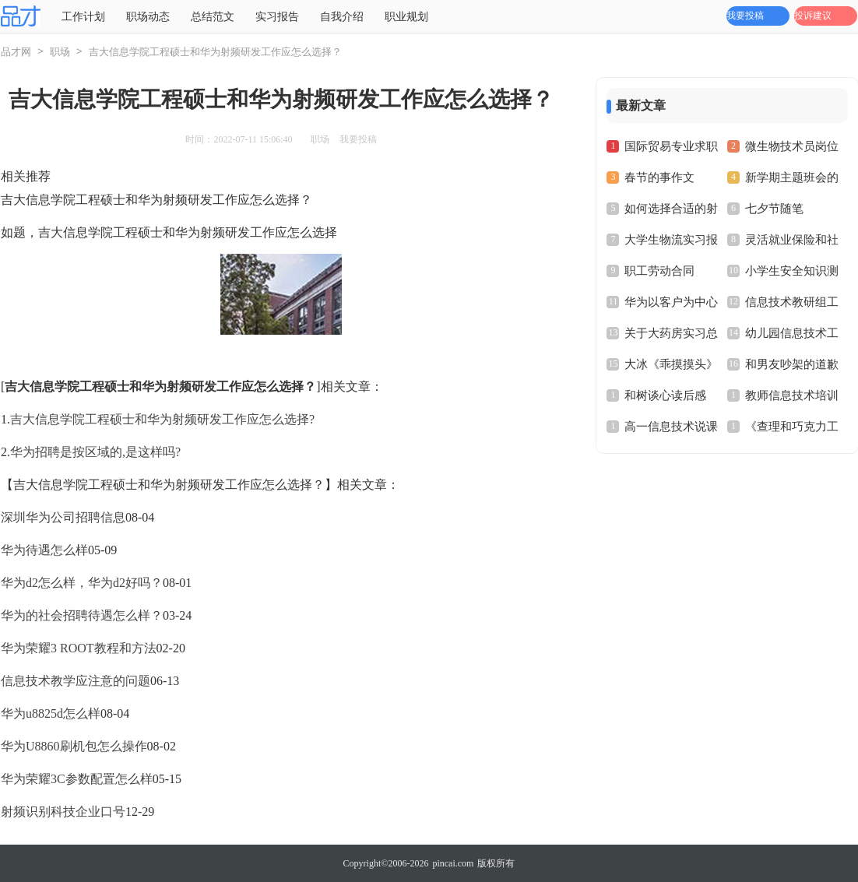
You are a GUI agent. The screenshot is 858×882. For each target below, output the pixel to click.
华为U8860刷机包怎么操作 (74, 746)
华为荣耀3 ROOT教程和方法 (78, 648)
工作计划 (83, 17)
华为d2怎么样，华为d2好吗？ (82, 582)
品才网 (16, 52)
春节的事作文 (659, 177)
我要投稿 (745, 15)
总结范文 (212, 17)
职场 (60, 52)
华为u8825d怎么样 (50, 713)
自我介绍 (342, 17)
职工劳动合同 (659, 271)
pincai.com (452, 863)
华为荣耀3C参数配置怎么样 (77, 778)
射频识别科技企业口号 (63, 811)
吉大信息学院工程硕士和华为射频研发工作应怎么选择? (162, 419)
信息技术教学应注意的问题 (75, 680)
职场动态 (148, 17)
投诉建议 (813, 15)
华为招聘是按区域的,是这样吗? (95, 452)
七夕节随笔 (774, 208)
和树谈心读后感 (665, 395)
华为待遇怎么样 (44, 550)
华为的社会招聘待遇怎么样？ (82, 615)
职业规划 (406, 17)
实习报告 (277, 17)
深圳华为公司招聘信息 (63, 517)
